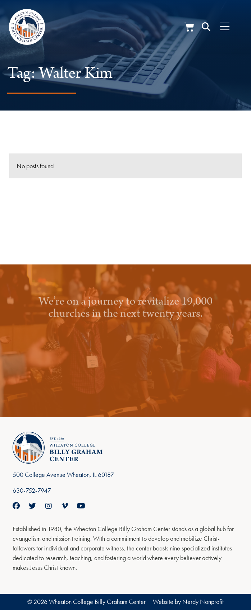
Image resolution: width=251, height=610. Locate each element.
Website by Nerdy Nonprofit (188, 601)
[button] (206, 27)
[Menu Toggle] (224, 27)
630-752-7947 (32, 490)
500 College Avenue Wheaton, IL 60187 (63, 474)
